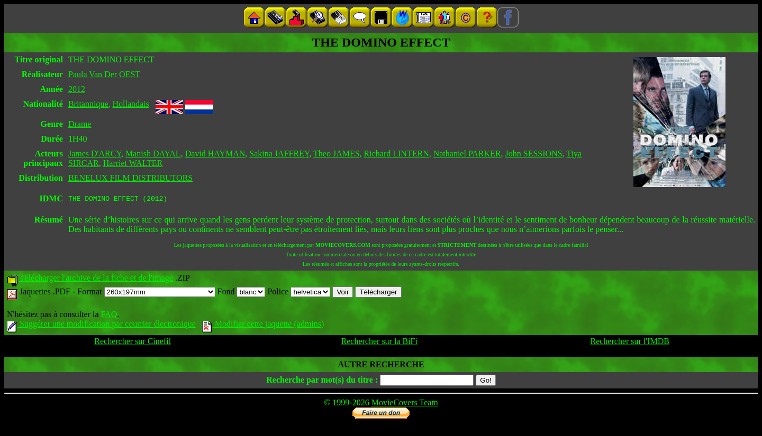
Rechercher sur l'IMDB (629, 342)
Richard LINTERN (396, 153)
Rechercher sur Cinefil (132, 342)
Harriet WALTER (132, 163)
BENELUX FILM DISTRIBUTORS (130, 177)
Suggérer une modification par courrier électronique (101, 325)
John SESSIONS (534, 153)
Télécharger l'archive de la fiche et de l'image (96, 279)
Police (298, 293)
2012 (76, 89)
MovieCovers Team (404, 404)
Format (146, 293)
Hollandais (130, 103)
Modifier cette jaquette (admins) (263, 325)
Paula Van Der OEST (104, 74)
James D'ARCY (94, 153)
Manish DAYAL (153, 153)
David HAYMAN (215, 153)
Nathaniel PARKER (467, 153)
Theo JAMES (336, 153)
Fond (241, 293)
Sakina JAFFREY (279, 153)
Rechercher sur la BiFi (379, 342)
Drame (80, 123)
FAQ (109, 315)
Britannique (88, 103)
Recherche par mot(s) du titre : (322, 381)
